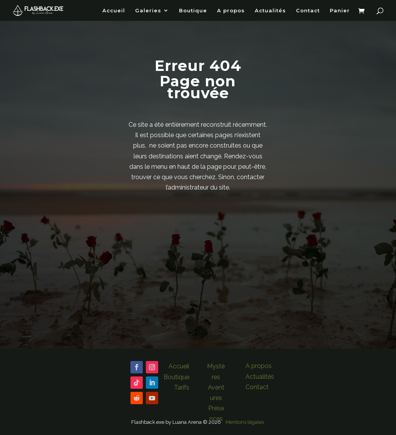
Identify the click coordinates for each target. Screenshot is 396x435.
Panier (340, 10)
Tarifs (181, 387)
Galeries (148, 10)
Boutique (193, 10)
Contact (308, 10)
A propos (231, 10)
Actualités (270, 10)
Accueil (113, 10)
